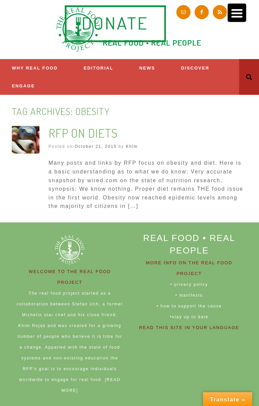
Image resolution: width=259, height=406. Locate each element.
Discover (195, 68)
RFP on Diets (83, 133)
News (147, 68)
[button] (249, 77)
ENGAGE (23, 85)
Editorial (98, 68)
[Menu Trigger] (237, 12)
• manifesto (189, 295)
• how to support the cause (189, 306)
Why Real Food (35, 68)
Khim (132, 146)
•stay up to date (189, 317)
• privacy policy (189, 284)
